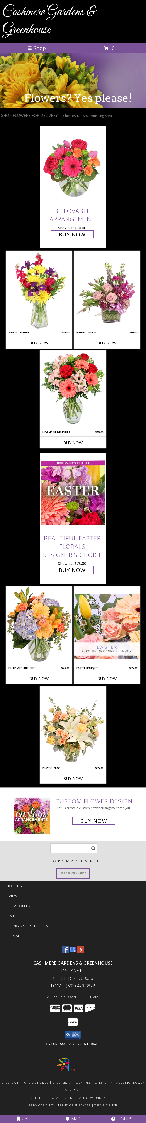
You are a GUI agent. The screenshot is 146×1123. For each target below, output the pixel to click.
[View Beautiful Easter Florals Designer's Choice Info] (73, 493)
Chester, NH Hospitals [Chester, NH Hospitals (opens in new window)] (72, 1082)
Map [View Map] (73, 1119)
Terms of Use (105, 1105)
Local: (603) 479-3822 (73, 986)
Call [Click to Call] (24, 1119)
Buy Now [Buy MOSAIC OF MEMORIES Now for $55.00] (73, 443)
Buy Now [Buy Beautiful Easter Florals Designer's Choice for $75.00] (72, 570)
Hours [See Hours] (121, 1119)
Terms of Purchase (74, 1105)
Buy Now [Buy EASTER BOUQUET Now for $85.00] (107, 678)
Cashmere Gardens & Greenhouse (48, 21)
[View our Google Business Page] (73, 951)
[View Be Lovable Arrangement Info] (73, 165)
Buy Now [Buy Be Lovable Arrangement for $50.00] (72, 234)
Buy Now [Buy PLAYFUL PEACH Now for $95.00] (73, 778)
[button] (73, 1035)
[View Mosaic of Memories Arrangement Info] (73, 390)
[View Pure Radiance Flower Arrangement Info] (107, 291)
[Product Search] (73, 848)
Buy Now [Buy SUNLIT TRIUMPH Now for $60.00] (39, 343)
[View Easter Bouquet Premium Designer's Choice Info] (107, 626)
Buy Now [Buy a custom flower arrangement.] (93, 820)
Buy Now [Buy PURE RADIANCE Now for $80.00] (107, 343)
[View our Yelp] (80, 951)
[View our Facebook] (65, 951)
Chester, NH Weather (48, 1098)
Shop (36, 48)
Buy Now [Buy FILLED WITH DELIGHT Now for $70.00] (39, 678)
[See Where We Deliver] (73, 873)
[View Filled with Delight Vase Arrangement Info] (39, 626)
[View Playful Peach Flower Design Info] (73, 726)
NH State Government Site (92, 1098)
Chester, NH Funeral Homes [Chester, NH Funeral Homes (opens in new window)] (25, 1082)
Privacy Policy (41, 1105)
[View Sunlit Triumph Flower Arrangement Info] (39, 290)
